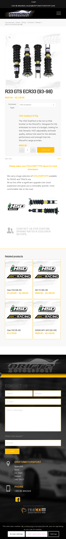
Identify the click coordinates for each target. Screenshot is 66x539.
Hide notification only (36, 534)
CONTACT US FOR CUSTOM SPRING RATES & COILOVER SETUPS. (33, 231)
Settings (53, 534)
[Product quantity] (27, 150)
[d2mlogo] (27, 13)
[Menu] (57, 13)
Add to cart (45, 150)
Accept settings (16, 534)
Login (33, 2)
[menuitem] (33, 2)
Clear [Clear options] (59, 158)
